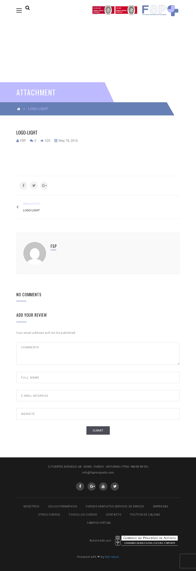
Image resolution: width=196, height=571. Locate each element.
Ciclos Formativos (62, 506)
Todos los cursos (83, 514)
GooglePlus (91, 486)
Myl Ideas (112, 557)
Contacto (114, 514)
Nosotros (31, 506)
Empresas (160, 506)
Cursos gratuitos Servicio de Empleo (115, 506)
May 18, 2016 (68, 140)
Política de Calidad (145, 514)
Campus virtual (99, 522)
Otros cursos (49, 514)
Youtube (103, 486)
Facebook (80, 486)
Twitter (115, 486)
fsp (23, 140)
